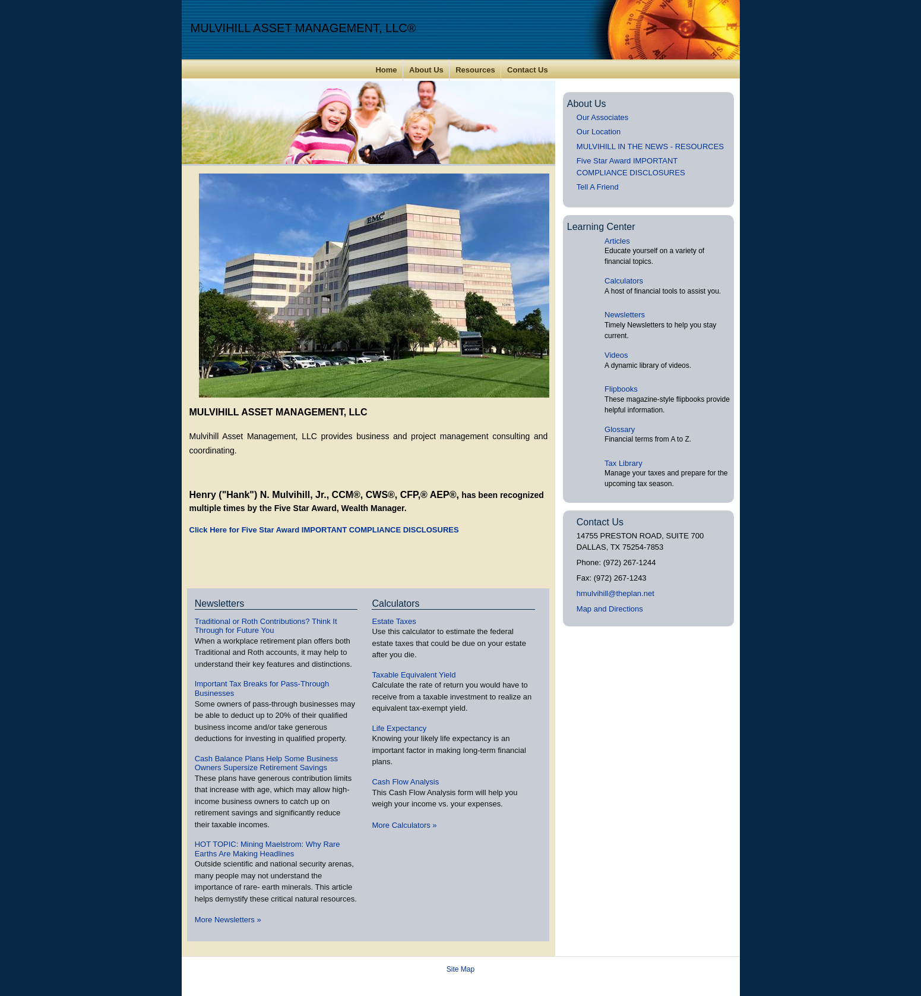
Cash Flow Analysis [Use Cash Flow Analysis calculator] (405, 781)
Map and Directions (610, 608)
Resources (475, 69)
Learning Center (601, 227)
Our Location (599, 131)
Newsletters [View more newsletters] (220, 603)
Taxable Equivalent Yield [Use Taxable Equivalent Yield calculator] (413, 674)
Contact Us (527, 69)
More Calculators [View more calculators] (404, 825)
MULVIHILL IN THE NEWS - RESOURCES (650, 146)
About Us (426, 69)
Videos (616, 355)
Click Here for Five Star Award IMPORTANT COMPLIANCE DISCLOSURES (324, 529)
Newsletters (624, 314)
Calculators (623, 280)
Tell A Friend (598, 186)
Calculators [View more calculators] (395, 603)
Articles (617, 241)
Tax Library (623, 463)
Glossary (619, 429)
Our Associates (602, 117)
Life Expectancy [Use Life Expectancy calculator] (399, 728)
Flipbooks (621, 388)
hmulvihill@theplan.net (615, 593)
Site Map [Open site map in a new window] (460, 969)
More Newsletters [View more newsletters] (228, 919)
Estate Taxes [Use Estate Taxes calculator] (394, 621)
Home (386, 69)
